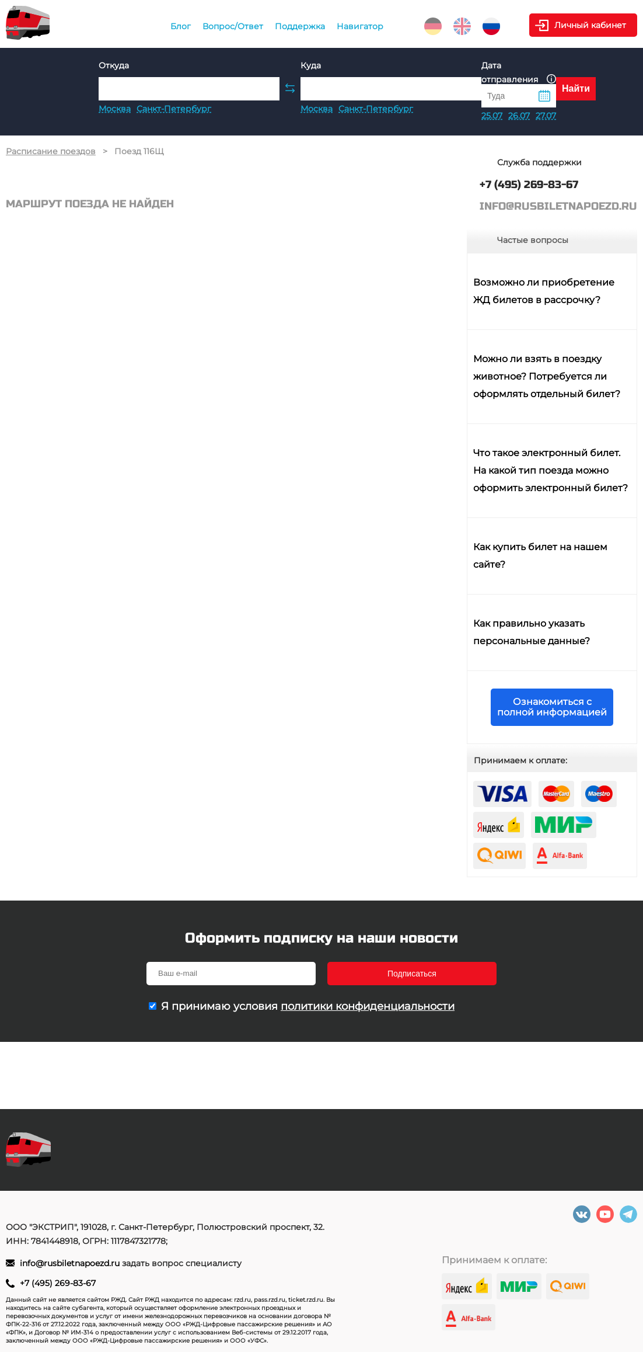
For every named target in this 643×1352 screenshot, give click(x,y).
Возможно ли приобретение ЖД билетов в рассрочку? (543, 291)
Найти (576, 88)
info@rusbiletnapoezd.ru (71, 1263)
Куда (310, 65)
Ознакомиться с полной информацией (552, 707)
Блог (180, 26)
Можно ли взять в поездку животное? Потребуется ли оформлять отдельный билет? (546, 376)
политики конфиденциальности (368, 1006)
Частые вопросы (532, 240)
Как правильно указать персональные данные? (531, 632)
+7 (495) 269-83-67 (58, 1283)
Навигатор (360, 26)
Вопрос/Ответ (232, 26)
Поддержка (300, 26)
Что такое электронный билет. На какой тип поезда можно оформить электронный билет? (550, 470)
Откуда (114, 65)
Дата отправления (518, 72)
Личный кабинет (590, 25)
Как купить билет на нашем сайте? (540, 555)
